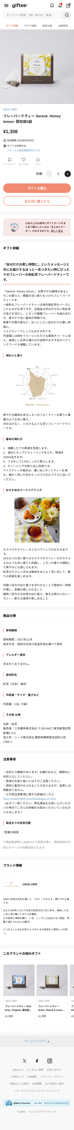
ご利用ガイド (17, 1076)
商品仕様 (47, 25)
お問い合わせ (54, 1069)
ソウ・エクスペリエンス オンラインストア (37, 1091)
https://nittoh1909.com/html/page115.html (29, 799)
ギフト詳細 (30, 25)
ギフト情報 (12, 25)
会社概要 (37, 1083)
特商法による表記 (19, 1083)
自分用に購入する (37, 201)
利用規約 (32, 1076)
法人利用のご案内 (54, 1083)
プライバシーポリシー (52, 1076)
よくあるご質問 (35, 1069)
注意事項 (63, 25)
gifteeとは (18, 1069)
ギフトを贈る (37, 188)
